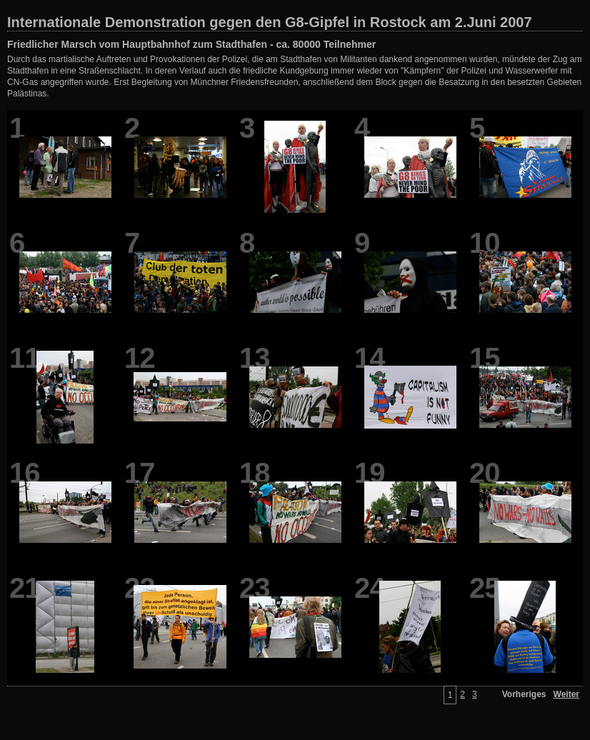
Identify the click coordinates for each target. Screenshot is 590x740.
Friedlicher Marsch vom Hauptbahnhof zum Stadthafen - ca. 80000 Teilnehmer (191, 44)
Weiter (566, 694)
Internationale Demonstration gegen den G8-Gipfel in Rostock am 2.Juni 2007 (269, 22)
